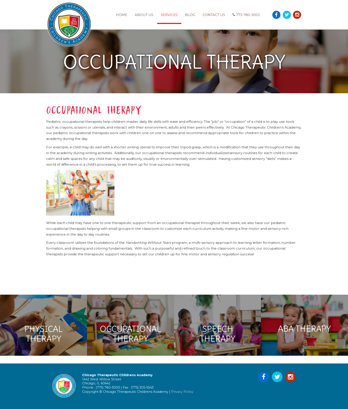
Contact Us (214, 15)
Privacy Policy (182, 392)
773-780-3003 (246, 15)
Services (169, 15)
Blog (190, 15)
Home (121, 15)
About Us (144, 15)
